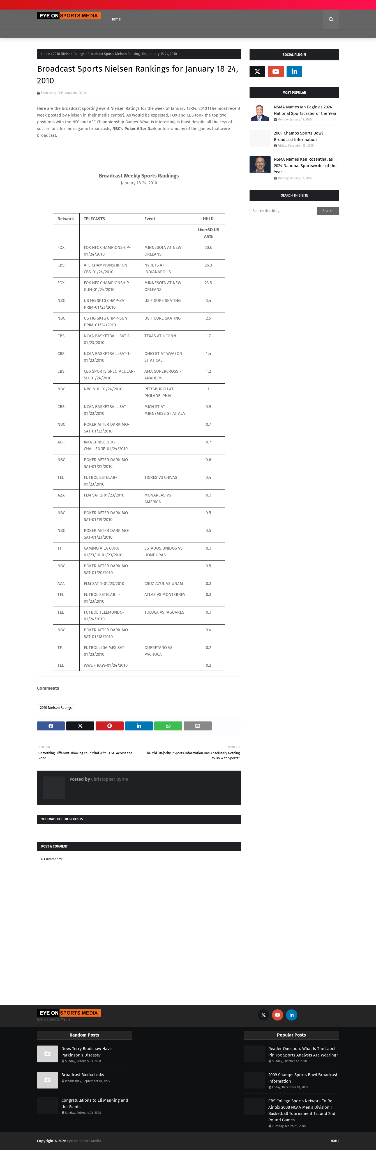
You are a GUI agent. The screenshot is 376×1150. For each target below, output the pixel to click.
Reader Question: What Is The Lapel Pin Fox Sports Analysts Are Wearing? (303, 1052)
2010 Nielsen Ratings (69, 54)
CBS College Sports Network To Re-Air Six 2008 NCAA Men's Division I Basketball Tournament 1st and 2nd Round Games (301, 1110)
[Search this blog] (283, 211)
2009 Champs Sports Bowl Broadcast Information (298, 136)
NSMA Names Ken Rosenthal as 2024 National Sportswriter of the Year (305, 165)
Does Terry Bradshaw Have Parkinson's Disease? (86, 1052)
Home (45, 54)
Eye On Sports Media (84, 1141)
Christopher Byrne (109, 779)
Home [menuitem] (115, 19)
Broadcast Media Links (82, 1074)
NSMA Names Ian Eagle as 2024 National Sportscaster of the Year (305, 110)
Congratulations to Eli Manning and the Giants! (94, 1103)
